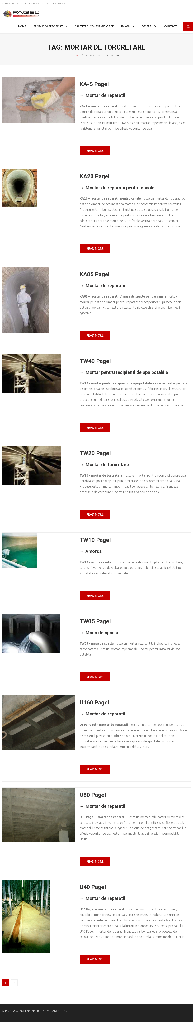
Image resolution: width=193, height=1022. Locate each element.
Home (76, 55)
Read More (95, 151)
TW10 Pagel (95, 540)
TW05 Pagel (95, 621)
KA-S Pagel (94, 84)
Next (23, 983)
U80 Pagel (93, 794)
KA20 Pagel (95, 176)
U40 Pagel (93, 887)
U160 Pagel (94, 702)
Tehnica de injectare (55, 3)
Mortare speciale (10, 3)
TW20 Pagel (95, 453)
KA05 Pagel (95, 274)
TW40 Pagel (95, 361)
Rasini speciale (32, 3)
